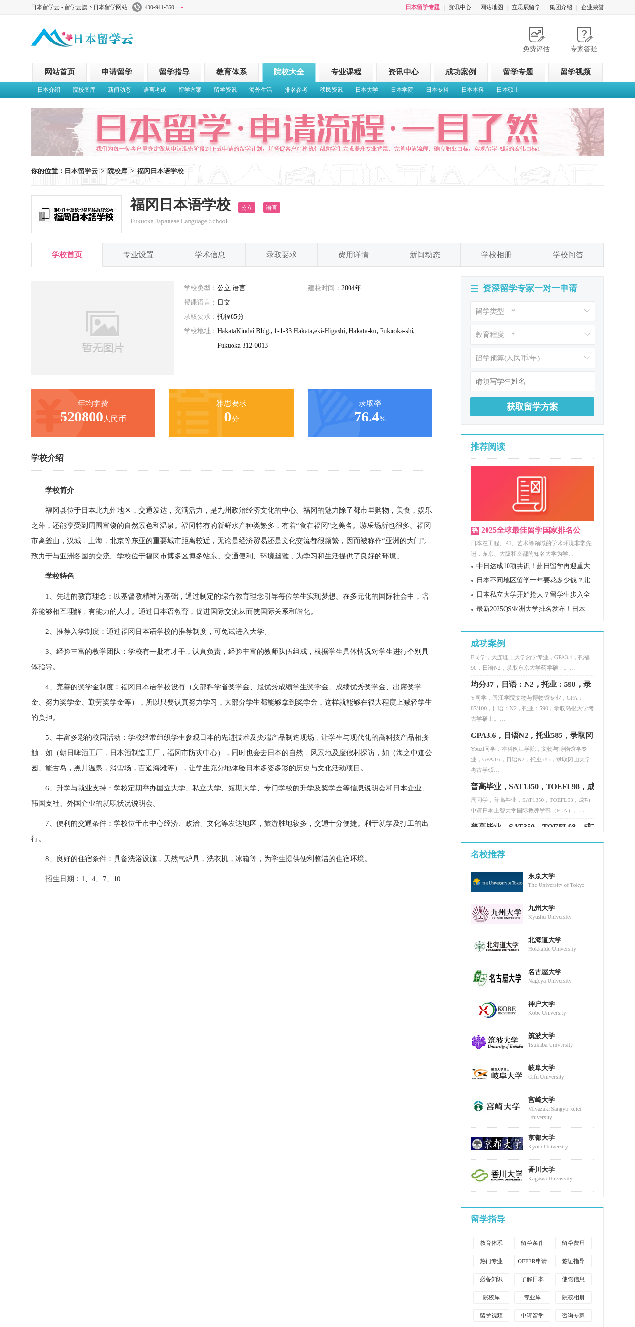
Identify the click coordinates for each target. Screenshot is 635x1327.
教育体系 (231, 72)
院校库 (117, 171)
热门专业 (491, 1261)
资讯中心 (459, 7)
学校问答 (568, 255)
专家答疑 (584, 49)
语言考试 (154, 89)
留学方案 (190, 89)
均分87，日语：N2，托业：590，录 (531, 689)
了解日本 (532, 1279)
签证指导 (573, 1261)
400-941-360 (157, 7)
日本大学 (366, 89)
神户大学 (541, 1004)
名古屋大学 (544, 972)
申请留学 (117, 72)
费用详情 (353, 255)
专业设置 (138, 255)
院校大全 (289, 72)
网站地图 (491, 7)
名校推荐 (488, 854)
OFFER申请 (532, 1261)
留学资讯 (225, 89)
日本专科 (437, 89)
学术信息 (210, 255)
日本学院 (402, 89)
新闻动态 (119, 89)
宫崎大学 (541, 1100)
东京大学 (541, 876)
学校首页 (67, 255)
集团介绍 (561, 7)
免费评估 (536, 49)
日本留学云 (102, 35)
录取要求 (281, 255)
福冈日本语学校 (160, 171)
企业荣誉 (592, 7)
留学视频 (575, 72)
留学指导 (174, 72)
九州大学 (541, 908)
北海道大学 (544, 940)
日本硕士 (508, 89)
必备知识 (491, 1279)
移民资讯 (331, 89)
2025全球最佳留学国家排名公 (531, 530)
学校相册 (496, 255)
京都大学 (541, 1137)
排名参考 (296, 89)
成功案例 (460, 72)
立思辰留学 (526, 7)
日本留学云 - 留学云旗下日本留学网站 (79, 7)
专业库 (532, 1297)
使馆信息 (573, 1279)
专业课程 (346, 72)
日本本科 (472, 89)
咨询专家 (573, 1315)
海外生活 (260, 89)
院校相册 (573, 1297)
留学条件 (532, 1243)
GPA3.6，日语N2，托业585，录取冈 (532, 740)
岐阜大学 (541, 1068)
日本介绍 (48, 89)
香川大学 (541, 1169)
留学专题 (518, 72)
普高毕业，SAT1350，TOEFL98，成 (533, 791)
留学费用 (573, 1243)
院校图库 (84, 89)
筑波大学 (541, 1036)
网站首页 (59, 72)
